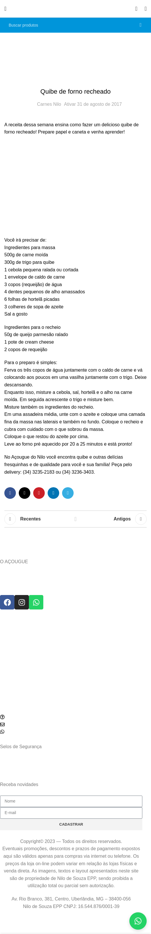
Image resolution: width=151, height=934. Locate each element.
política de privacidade (78, 792)
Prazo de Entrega (15, 631)
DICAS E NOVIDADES (21, 688)
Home (63, 55)
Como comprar (13, 708)
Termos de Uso (13, 671)
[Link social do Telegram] (68, 493)
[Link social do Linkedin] (53, 493)
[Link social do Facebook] (10, 493)
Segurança (10, 661)
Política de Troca (15, 641)
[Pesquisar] (75, 25)
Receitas (84, 55)
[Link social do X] (24, 493)
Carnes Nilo (49, 104)
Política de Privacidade (20, 651)
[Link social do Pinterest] (39, 493)
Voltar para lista (75, 519)
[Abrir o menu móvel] (5, 8)
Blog (4, 698)
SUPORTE (10, 622)
